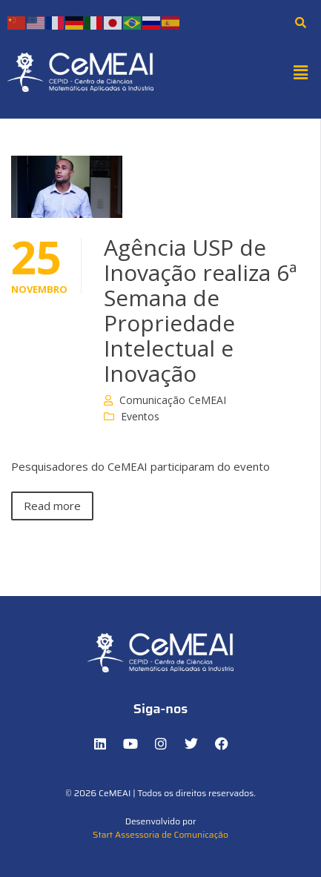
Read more (52, 505)
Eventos (140, 416)
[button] (301, 72)
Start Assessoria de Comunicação (160, 834)
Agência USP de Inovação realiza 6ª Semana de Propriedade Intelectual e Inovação (200, 310)
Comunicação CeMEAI (172, 400)
